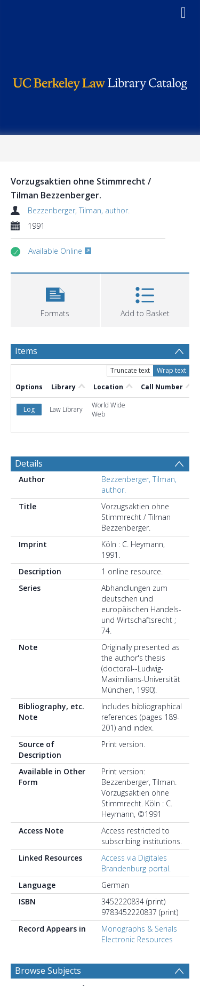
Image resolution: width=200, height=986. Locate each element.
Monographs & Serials (139, 929)
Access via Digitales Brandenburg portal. (136, 863)
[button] (55, 299)
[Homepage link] (100, 81)
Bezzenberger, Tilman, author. (79, 210)
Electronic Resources (137, 939)
